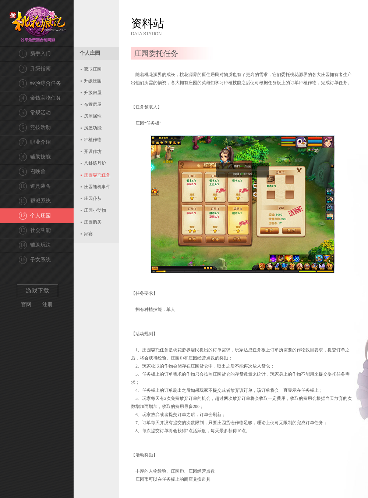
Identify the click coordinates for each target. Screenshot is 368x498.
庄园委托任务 (97, 175)
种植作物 (93, 139)
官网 (26, 304)
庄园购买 (93, 222)
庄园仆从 (93, 198)
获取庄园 (93, 69)
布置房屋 (93, 104)
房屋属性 (93, 116)
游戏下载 (37, 290)
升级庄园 (93, 80)
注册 (47, 304)
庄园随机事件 (97, 186)
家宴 (88, 233)
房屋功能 (93, 127)
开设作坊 (93, 151)
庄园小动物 (95, 210)
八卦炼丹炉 (95, 163)
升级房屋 (93, 92)
